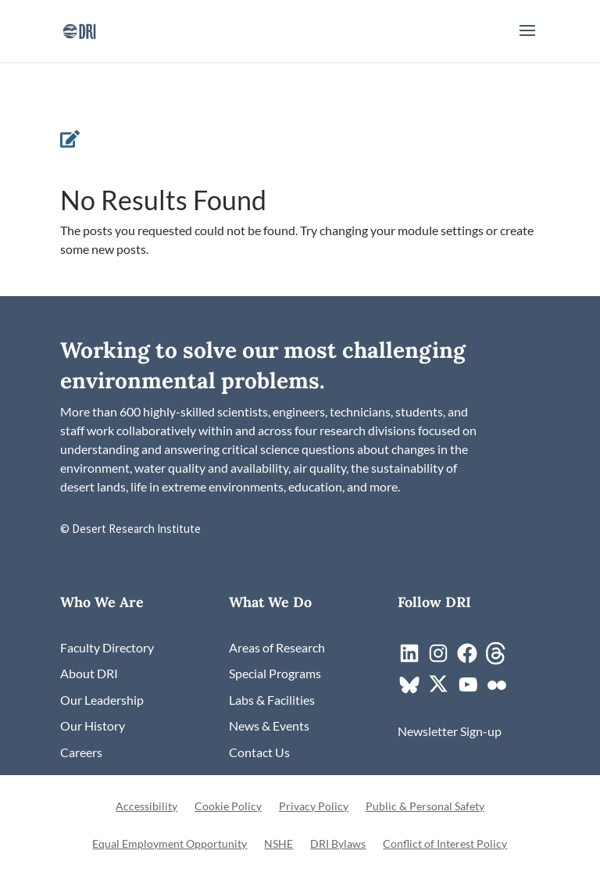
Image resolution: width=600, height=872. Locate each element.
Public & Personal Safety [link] (425, 807)
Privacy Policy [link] (313, 807)
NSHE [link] (278, 844)
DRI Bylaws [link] (338, 844)
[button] (527, 41)
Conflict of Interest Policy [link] (445, 844)
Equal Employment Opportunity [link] (169, 844)
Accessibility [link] (146, 807)
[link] (79, 29)
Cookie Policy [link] (228, 807)
